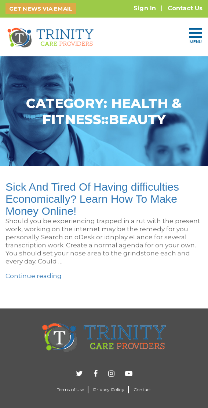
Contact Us (185, 8)
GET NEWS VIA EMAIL (40, 8)
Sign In (145, 8)
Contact (142, 389)
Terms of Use (70, 389)
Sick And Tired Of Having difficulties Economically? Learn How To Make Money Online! (92, 199)
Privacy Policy (108, 389)
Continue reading (34, 276)
